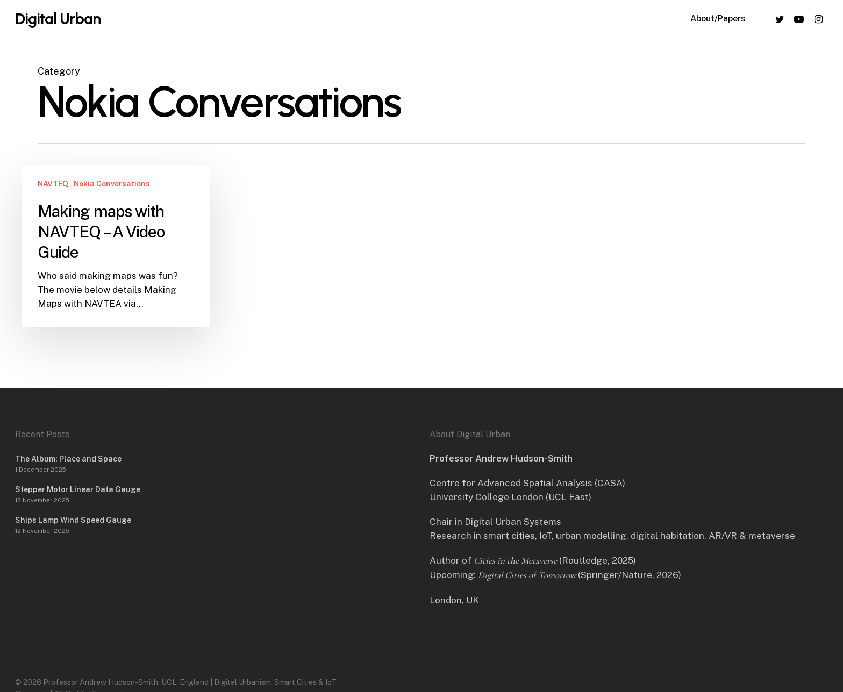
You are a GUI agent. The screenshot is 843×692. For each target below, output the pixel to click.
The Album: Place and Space (68, 459)
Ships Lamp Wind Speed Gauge (73, 520)
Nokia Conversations (112, 183)
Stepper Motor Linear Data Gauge (77, 489)
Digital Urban (58, 22)
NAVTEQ (53, 183)
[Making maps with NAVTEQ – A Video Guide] (116, 246)
